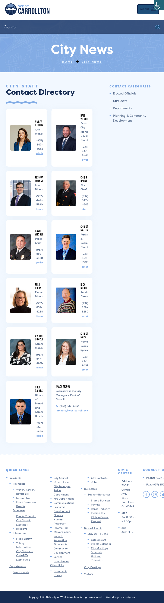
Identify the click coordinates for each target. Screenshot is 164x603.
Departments (122, 108)
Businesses (90, 489)
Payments (19, 483)
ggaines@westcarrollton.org (39, 435)
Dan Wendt (84, 117)
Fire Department (64, 498)
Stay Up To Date (98, 534)
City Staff (120, 101)
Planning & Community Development (62, 549)
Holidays (21, 528)
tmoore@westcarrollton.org (72, 410)
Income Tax (23, 498)
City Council (61, 478)
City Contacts (24, 551)
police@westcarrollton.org (39, 262)
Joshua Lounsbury (41, 179)
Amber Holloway (41, 123)
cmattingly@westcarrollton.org (85, 267)
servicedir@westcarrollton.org (85, 316)
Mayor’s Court (62, 532)
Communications (64, 503)
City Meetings (92, 567)
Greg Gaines (39, 389)
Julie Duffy (38, 286)
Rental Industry (100, 509)
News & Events (93, 528)
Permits (20, 506)
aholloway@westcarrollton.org (39, 153)
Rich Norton (85, 286)
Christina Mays (86, 335)
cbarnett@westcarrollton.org (85, 209)
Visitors (88, 574)
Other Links (57, 565)
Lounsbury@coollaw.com (39, 209)
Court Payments (26, 502)
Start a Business (100, 500)
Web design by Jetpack (120, 597)
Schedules (19, 510)
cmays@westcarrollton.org (85, 369)
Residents (15, 478)
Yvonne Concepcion (42, 337)
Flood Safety (24, 539)
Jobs (94, 482)
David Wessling (40, 232)
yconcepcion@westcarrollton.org (39, 367)
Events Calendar (26, 516)
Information (20, 533)
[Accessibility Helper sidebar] (159, 5)
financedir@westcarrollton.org (39, 316)
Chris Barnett (85, 179)
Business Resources (99, 494)
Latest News (98, 540)
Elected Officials (124, 93)
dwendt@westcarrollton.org (85, 159)
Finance (58, 515)
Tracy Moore (63, 386)
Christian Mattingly (86, 228)
